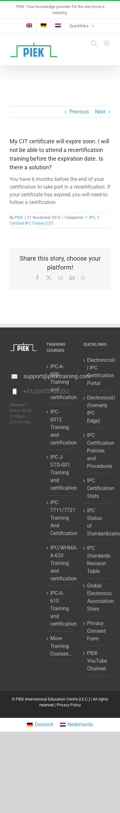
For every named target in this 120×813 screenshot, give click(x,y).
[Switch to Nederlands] (76, 724)
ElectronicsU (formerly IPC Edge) (97, 409)
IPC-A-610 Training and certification (60, 608)
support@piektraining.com (30, 376)
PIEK (19, 217)
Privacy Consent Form (96, 631)
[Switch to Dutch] (58, 26)
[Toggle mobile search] (94, 43)
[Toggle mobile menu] (107, 43)
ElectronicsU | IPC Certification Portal (97, 371)
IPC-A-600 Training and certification (60, 381)
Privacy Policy (69, 705)
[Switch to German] (43, 26)
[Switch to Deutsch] (40, 724)
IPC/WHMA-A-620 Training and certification (60, 563)
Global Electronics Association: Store (97, 597)
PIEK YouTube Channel (97, 661)
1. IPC (90, 217)
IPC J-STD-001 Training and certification (60, 472)
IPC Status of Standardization (97, 522)
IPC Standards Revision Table (97, 559)
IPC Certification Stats (97, 488)
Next (100, 112)
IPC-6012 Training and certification (60, 427)
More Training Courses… (60, 646)
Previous (79, 112)
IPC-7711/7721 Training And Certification (60, 517)
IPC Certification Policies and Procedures (97, 450)
